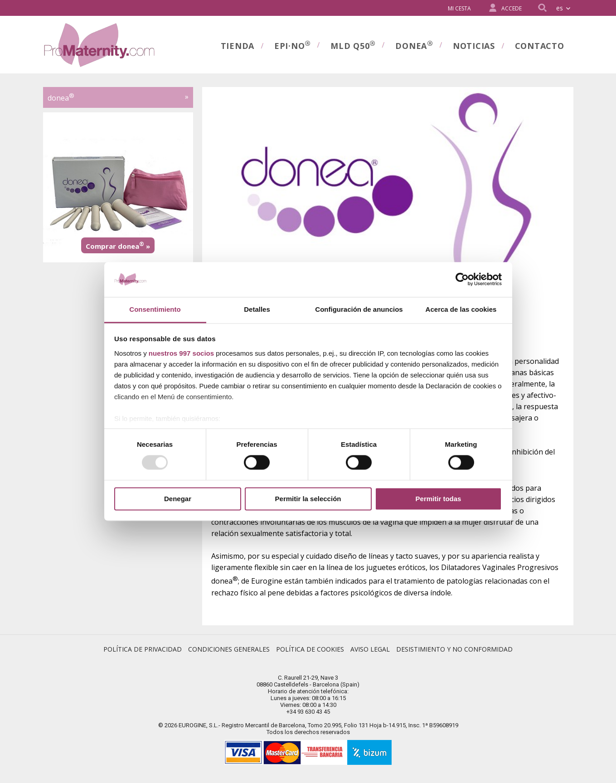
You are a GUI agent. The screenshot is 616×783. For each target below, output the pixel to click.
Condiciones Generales (229, 649)
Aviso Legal (370, 649)
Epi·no (292, 45)
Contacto (539, 45)
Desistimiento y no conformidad (454, 649)
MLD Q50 (352, 45)
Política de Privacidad (142, 649)
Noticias (474, 45)
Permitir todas (438, 499)
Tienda (237, 45)
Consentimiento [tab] (154, 309)
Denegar (177, 499)
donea (414, 45)
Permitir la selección (308, 499)
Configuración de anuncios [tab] (359, 309)
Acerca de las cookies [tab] (461, 309)
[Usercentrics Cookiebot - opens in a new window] (462, 279)
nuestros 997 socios (181, 353)
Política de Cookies (310, 649)
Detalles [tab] (257, 309)
